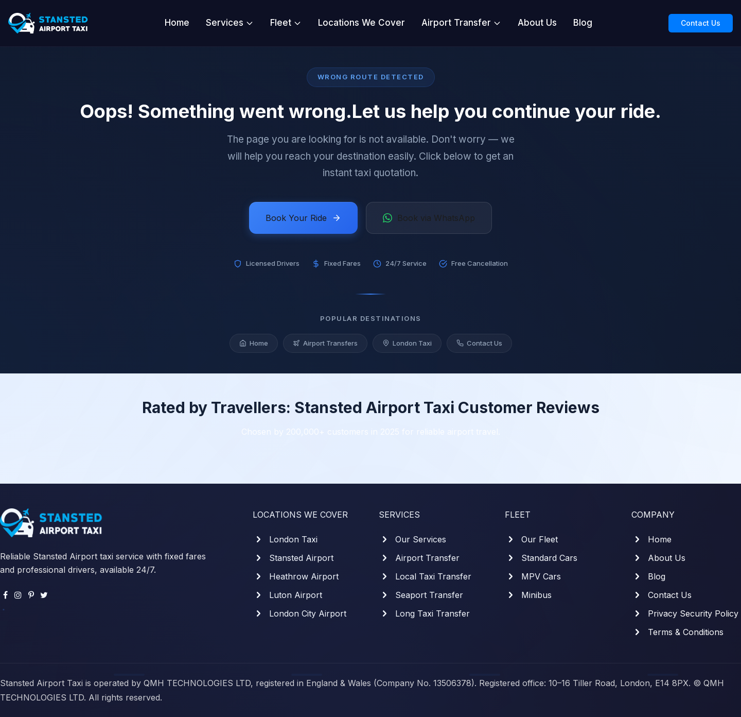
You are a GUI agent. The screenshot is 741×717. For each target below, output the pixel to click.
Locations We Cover (361, 23)
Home (177, 23)
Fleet (286, 23)
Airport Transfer (461, 23)
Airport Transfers (325, 344)
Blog (582, 23)
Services (230, 23)
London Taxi (407, 344)
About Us (537, 23)
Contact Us (700, 23)
